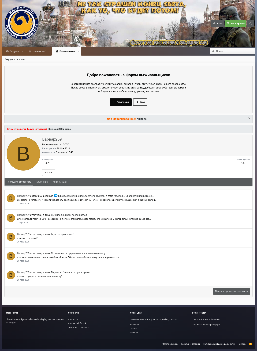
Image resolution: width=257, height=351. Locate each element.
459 (47, 163)
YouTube (134, 332)
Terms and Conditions (78, 327)
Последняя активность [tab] (19, 182)
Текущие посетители (15, 59)
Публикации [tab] (41, 182)
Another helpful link (77, 323)
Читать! (142, 119)
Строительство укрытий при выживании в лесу (78, 253)
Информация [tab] (60, 182)
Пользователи (68, 51)
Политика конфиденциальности (219, 344)
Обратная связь (170, 344)
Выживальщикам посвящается (69, 215)
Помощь (242, 344)
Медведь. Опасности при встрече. (133, 196)
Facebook (134, 324)
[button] (23, 51)
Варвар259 (23, 196)
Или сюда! (65, 129)
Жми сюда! (53, 129)
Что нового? (39, 51)
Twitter (133, 328)
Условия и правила (190, 344)
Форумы (15, 51)
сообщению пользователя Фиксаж (85, 196)
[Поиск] (250, 23)
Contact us (73, 319)
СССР (66, 144)
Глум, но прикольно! (62, 234)
